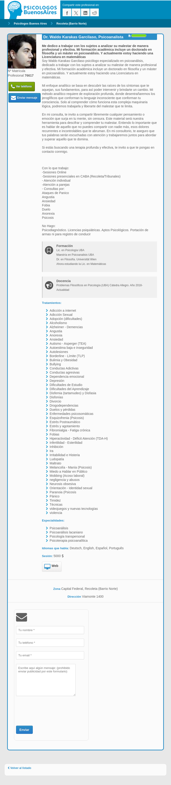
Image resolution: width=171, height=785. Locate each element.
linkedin (85, 12)
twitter (76, 12)
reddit (94, 12)
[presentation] (51, 710)
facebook (67, 12)
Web (51, 567)
